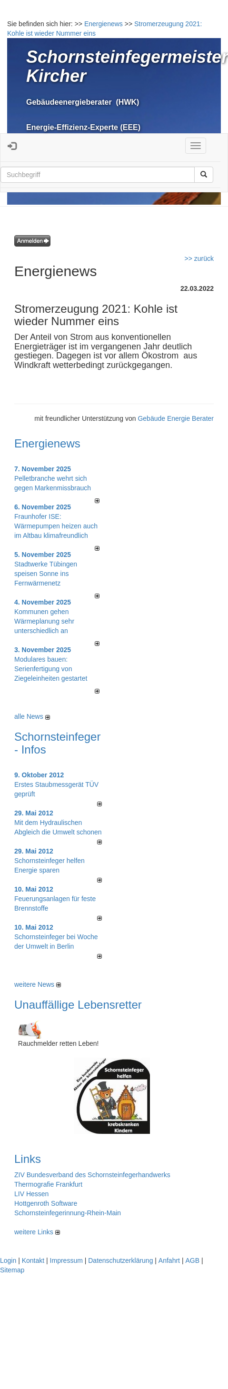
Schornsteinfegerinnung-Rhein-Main (67, 1213)
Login (8, 1260)
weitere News (37, 984)
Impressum (66, 1260)
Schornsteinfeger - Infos (57, 742)
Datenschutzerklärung (120, 1260)
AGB (192, 1260)
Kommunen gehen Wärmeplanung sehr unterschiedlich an (44, 621)
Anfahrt (169, 1260)
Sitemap (12, 1270)
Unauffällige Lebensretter (78, 1004)
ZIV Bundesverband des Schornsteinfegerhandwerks (92, 1175)
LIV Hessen (31, 1194)
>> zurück (199, 258)
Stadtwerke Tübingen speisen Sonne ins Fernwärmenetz (45, 573)
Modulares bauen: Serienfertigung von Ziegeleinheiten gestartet (50, 668)
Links (27, 1158)
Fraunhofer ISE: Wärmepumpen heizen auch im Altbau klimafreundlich (56, 526)
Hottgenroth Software (45, 1203)
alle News (32, 716)
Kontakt (33, 1260)
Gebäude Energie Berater (176, 418)
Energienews (47, 443)
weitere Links (37, 1232)
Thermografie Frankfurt (48, 1184)
